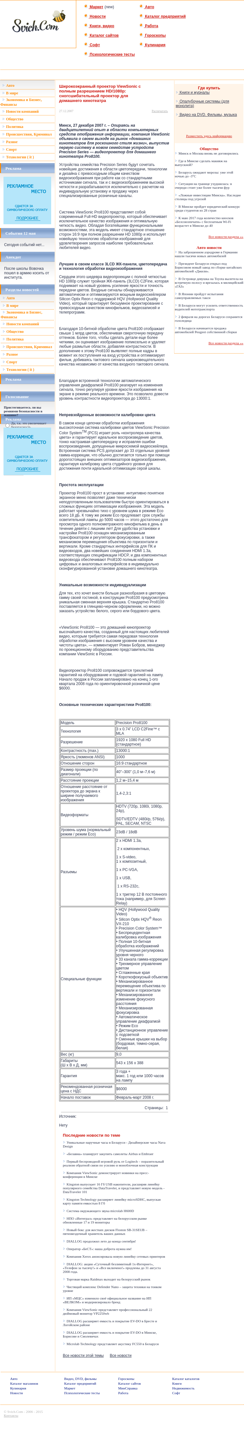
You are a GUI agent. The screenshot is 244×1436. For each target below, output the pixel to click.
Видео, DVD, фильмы (80, 1379)
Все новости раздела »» (225, 236)
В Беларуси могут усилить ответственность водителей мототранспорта (209, 307)
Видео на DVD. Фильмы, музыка (206, 114)
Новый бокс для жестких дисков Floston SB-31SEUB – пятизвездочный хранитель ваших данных (105, 1232)
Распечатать (160, 111)
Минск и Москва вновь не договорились (206, 153)
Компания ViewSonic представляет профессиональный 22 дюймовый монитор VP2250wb (107, 1311)
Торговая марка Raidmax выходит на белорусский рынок (107, 1279)
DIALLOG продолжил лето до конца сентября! (99, 1241)
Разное (9, 142)
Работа (148, 26)
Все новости (121, 1355)
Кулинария (152, 45)
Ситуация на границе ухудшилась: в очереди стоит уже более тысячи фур (203, 185)
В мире (10, 93)
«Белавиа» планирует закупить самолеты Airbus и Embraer (108, 1154)
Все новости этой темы (83, 1355)
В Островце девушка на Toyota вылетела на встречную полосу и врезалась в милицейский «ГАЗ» (209, 282)
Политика (12, 126)
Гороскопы (152, 35)
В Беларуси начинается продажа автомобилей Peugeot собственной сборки (206, 330)
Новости (95, 16)
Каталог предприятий (162, 16)
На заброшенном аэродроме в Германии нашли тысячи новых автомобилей (206, 254)
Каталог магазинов (24, 1383)
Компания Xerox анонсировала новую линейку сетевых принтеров (114, 1256)
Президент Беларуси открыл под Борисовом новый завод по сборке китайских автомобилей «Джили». (208, 267)
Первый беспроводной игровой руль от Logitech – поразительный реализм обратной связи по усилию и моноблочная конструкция (113, 1163)
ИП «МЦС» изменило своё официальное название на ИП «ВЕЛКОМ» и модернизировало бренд (107, 1300)
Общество (13, 119)
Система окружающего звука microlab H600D (98, 1211)
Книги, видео (99, 26)
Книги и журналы (193, 92)
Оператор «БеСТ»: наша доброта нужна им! (97, 1249)
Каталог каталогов (186, 1379)
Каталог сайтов (101, 35)
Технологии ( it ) (18, 157)
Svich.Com (15, 1412)
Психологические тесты (109, 54)
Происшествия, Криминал (27, 134)
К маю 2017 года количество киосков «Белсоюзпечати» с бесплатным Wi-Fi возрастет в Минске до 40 (204, 221)
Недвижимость (183, 1388)
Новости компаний (20, 111)
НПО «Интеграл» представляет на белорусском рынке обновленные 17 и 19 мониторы (105, 1220)
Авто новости (209, 247)
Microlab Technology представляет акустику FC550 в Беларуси (111, 1344)
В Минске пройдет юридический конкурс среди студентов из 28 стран (207, 208)
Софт (92, 45)
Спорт (9, 149)
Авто (146, 7)
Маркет (93, 7)
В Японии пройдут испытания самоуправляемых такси (199, 296)
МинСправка (127, 1388)
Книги (177, 1383)
